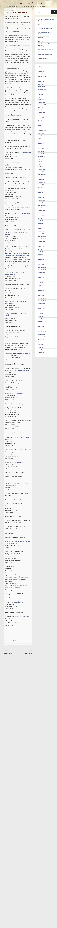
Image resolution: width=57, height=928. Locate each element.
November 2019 (42, 76)
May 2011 (40, 164)
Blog (30, 6)
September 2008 (42, 244)
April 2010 (40, 195)
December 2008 (42, 236)
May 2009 (40, 223)
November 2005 (42, 331)
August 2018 (41, 92)
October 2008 (41, 241)
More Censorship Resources (44, 32)
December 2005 (42, 329)
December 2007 (42, 267)
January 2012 (41, 148)
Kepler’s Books (25, 541)
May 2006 (40, 316)
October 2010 (41, 179)
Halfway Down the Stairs (21, 370)
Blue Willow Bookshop (21, 483)
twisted (16, 640)
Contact (45, 6)
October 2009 (41, 210)
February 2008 (41, 262)
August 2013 (41, 117)
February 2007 (41, 293)
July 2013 (40, 120)
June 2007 (40, 282)
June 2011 (40, 161)
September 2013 (42, 115)
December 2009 (42, 205)
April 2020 (40, 68)
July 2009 (40, 218)
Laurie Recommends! (43, 58)
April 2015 (40, 107)
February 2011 (41, 169)
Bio (13, 6)
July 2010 (40, 187)
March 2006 (41, 321)
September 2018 (42, 89)
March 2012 (41, 143)
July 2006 (40, 311)
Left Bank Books (19, 462)
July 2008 (40, 249)
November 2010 (42, 177)
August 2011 (41, 159)
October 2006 (41, 303)
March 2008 (41, 259)
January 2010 (41, 202)
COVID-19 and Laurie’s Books (45, 28)
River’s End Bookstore (19, 602)
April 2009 (40, 226)
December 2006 (42, 298)
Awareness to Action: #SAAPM (45, 54)
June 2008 (40, 251)
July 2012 (40, 135)
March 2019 (41, 81)
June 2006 (40, 313)
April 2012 (40, 141)
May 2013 (40, 125)
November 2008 (42, 239)
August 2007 (41, 277)
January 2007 (41, 295)
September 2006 (42, 306)
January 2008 (41, 264)
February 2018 (41, 102)
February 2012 (41, 146)
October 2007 (41, 272)
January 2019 (41, 84)
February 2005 (41, 355)
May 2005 (40, 347)
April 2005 (40, 349)
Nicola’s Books (26, 420)
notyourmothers (10, 556)
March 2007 (41, 290)
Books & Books (10, 274)
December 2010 (42, 174)
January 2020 (41, 74)
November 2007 (42, 270)
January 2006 (41, 326)
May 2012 (40, 138)
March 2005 (41, 352)
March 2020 (41, 71)
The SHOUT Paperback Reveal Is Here (47, 40)
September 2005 (42, 337)
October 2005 (41, 334)
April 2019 (40, 79)
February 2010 (41, 200)
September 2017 (42, 105)
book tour (10, 640)
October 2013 (41, 112)
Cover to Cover (25, 353)
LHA (8, 638)
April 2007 (40, 288)
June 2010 (40, 190)
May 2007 (40, 285)
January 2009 (41, 233)
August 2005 (41, 339)
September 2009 (42, 213)
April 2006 (40, 318)
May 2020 (40, 66)
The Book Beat (18, 393)
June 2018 (40, 94)
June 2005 (40, 344)
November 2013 (42, 110)
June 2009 (40, 220)
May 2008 (40, 254)
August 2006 (41, 308)
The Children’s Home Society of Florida (17, 255)
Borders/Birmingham (12, 410)
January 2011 (41, 172)
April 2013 (40, 128)
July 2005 (40, 342)
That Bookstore (26, 152)
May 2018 (40, 97)
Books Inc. (23, 554)
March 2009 (41, 228)
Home (9, 6)
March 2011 (40, 166)
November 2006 (42, 300)
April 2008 (40, 257)
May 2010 (40, 192)
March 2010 (41, 197)
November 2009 (42, 208)
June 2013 (40, 123)
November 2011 (41, 153)
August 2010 (41, 184)
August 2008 (41, 246)
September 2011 (42, 156)
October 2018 (41, 86)
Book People (24, 527)
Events (24, 6)
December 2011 (42, 151)
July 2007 (40, 280)
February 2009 (41, 231)
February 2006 (41, 324)
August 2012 (41, 133)
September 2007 (42, 275)
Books (18, 6)
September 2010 (42, 182)
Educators (37, 6)
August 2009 (41, 215)
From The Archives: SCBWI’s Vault (46, 19)
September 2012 (42, 130)
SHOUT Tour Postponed (43, 36)
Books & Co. (24, 330)
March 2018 (41, 99)
